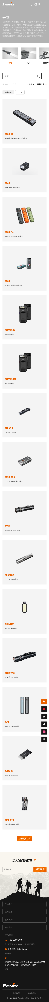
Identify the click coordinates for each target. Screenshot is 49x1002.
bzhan (44, 732)
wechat (44, 701)
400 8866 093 (15, 940)
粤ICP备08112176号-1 (34, 998)
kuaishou (44, 739)
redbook (44, 709)
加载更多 (23, 838)
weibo (44, 716)
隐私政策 (16, 993)
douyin (44, 724)
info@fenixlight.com (17, 949)
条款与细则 (32, 993)
